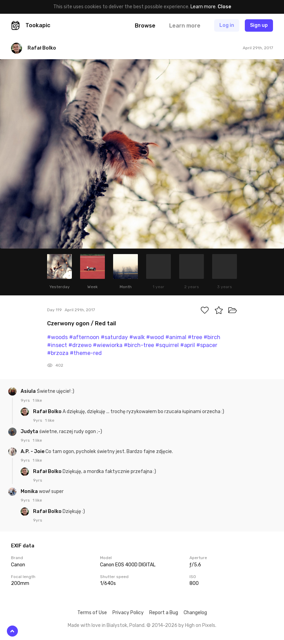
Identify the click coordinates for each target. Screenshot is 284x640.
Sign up (259, 25)
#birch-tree (139, 345)
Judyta (30, 431)
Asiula (29, 391)
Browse (145, 25)
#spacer (206, 345)
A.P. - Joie (33, 451)
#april (187, 345)
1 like (37, 400)
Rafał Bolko (48, 412)
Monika (30, 491)
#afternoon (84, 337)
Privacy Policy (128, 613)
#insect (57, 345)
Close (224, 7)
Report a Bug (163, 613)
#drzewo (79, 345)
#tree (195, 337)
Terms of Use (92, 613)
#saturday (114, 337)
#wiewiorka (107, 345)
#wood (155, 337)
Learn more (203, 7)
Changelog (195, 613)
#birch (212, 337)
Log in (226, 25)
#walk (137, 337)
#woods (57, 337)
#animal (175, 337)
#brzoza (57, 353)
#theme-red (86, 353)
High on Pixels (200, 625)
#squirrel (167, 345)
